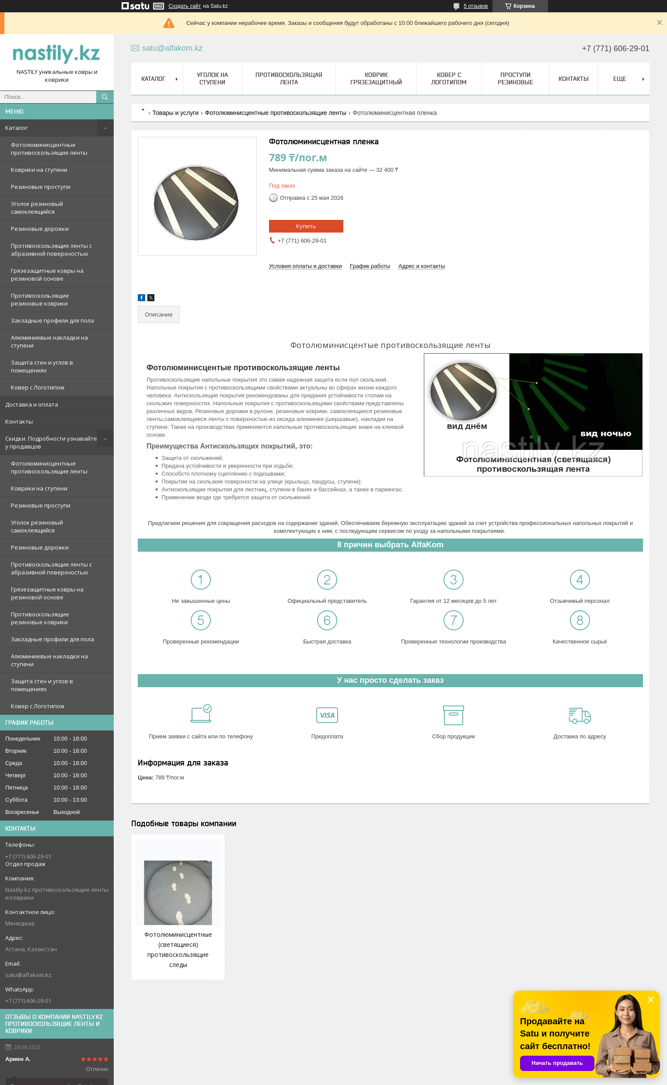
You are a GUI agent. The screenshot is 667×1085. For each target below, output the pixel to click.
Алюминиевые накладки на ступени (49, 341)
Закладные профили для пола (52, 320)
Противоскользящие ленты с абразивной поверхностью (51, 249)
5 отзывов (476, 6)
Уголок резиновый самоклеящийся (37, 208)
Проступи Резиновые (515, 78)
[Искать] (105, 97)
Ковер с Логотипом (37, 387)
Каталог (16, 128)
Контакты (19, 421)
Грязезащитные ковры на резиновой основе (47, 274)
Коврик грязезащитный (376, 78)
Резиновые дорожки (40, 229)
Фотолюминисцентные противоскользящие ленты (49, 148)
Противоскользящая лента (288, 78)
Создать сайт (185, 6)
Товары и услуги (175, 112)
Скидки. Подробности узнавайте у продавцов (51, 442)
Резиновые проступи (40, 187)
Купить (306, 226)
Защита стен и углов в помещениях (42, 366)
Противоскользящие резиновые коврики (40, 299)
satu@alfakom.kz (28, 975)
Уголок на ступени (212, 78)
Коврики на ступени (39, 170)
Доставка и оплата (31, 404)
